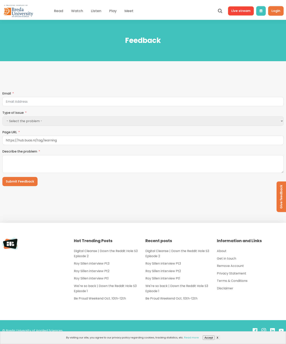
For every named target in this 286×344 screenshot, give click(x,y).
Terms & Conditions (232, 280)
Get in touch (226, 258)
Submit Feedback (20, 181)
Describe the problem (19, 151)
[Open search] (220, 10)
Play (113, 10)
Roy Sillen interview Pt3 (91, 263)
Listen (96, 10)
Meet (129, 10)
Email (6, 93)
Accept (208, 337)
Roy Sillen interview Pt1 (91, 278)
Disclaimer (225, 288)
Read (58, 10)
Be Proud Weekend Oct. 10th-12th (100, 298)
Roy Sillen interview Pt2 (91, 271)
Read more (191, 337)
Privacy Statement (231, 273)
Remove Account (230, 266)
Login (276, 11)
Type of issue (13, 112)
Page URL (9, 132)
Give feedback (281, 197)
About (221, 251)
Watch (77, 10)
